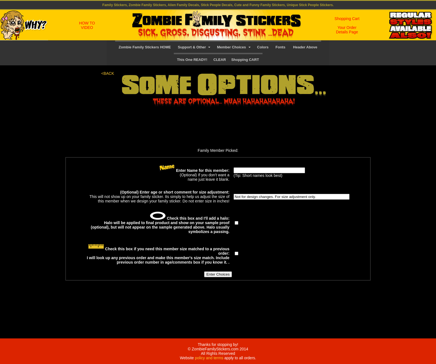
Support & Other (193, 47)
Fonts (280, 47)
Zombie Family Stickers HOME (145, 47)
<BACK (107, 73)
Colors (263, 47)
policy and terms (209, 358)
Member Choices (231, 47)
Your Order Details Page (347, 29)
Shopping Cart (347, 18)
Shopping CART (245, 60)
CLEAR (220, 60)
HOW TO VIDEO (87, 25)
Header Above (305, 47)
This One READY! (192, 60)
